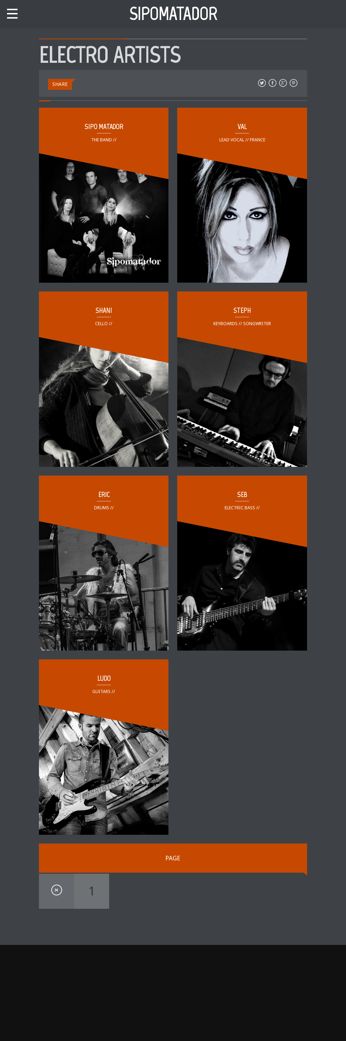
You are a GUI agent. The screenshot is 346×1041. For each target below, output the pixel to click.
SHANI (103, 310)
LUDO (104, 678)
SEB (242, 494)
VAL (242, 126)
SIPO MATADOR (104, 126)
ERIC (103, 494)
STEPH (242, 310)
